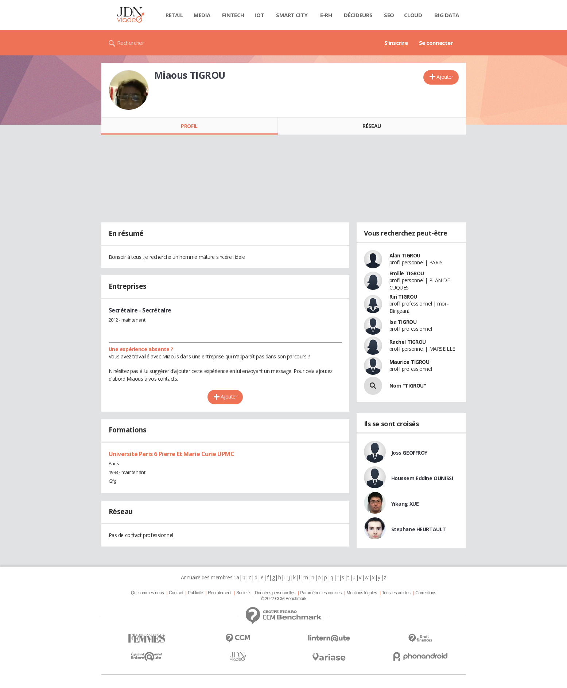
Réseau (371, 126)
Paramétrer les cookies (320, 592)
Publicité (195, 592)
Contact (176, 592)
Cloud (413, 15)
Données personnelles (275, 592)
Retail (174, 15)
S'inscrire (396, 42)
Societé (243, 592)
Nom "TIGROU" (407, 385)
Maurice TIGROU (409, 361)
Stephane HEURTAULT (418, 529)
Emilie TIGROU (406, 273)
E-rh (326, 15)
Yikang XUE (405, 503)
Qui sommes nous (147, 592)
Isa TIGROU (403, 321)
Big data (446, 15)
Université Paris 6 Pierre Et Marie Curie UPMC (171, 454)
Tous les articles (396, 592)
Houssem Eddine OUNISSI (422, 478)
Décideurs (358, 15)
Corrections (425, 592)
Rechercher (130, 42)
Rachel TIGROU (407, 341)
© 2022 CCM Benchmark (283, 598)
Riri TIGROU (403, 296)
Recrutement (219, 592)
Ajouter (444, 76)
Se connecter (436, 42)
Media (202, 15)
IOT (259, 15)
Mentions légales (361, 592)
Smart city (292, 15)
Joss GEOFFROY (409, 452)
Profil (189, 126)
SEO (389, 15)
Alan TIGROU (404, 255)
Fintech (233, 15)
